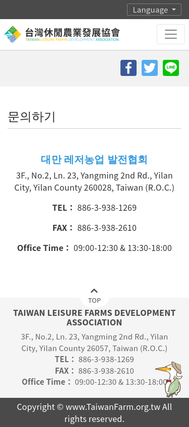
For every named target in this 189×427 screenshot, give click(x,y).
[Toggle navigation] (171, 34)
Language (151, 9)
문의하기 (32, 115)
